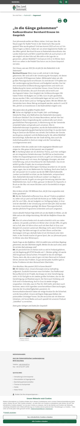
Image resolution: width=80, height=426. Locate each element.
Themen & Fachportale (22, 384)
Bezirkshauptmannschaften (24, 382)
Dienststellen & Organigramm (24, 379)
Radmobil (27, 15)
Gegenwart (36, 15)
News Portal (18, 390)
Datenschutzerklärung (38, 408)
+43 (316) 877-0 (24, 364)
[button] (9, 412)
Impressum (49, 408)
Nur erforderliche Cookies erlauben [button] (40, 417)
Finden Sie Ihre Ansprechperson (26, 394)
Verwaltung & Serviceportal (23, 377)
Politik (16, 387)
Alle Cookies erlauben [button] (40, 421)
